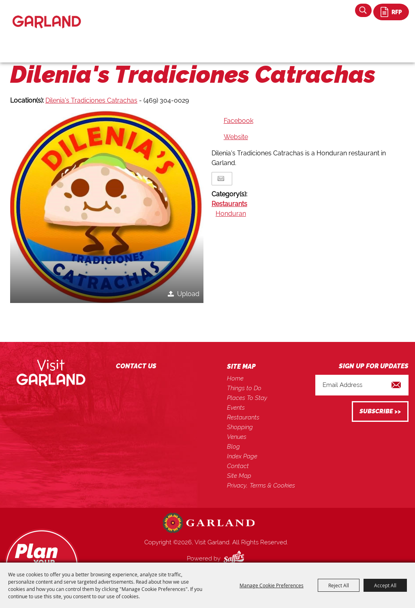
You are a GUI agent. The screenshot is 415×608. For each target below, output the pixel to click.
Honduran (231, 213)
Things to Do (244, 388)
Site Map (239, 475)
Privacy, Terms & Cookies (261, 485)
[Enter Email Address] (362, 385)
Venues (236, 436)
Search (363, 10)
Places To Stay (247, 398)
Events (236, 407)
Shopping (240, 427)
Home (235, 378)
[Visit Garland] (47, 14)
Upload (188, 294)
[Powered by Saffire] (235, 558)
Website (236, 137)
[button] (106, 206)
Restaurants (229, 204)
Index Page (242, 456)
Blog (233, 446)
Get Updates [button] (380, 411)
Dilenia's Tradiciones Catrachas (91, 100)
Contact (238, 466)
